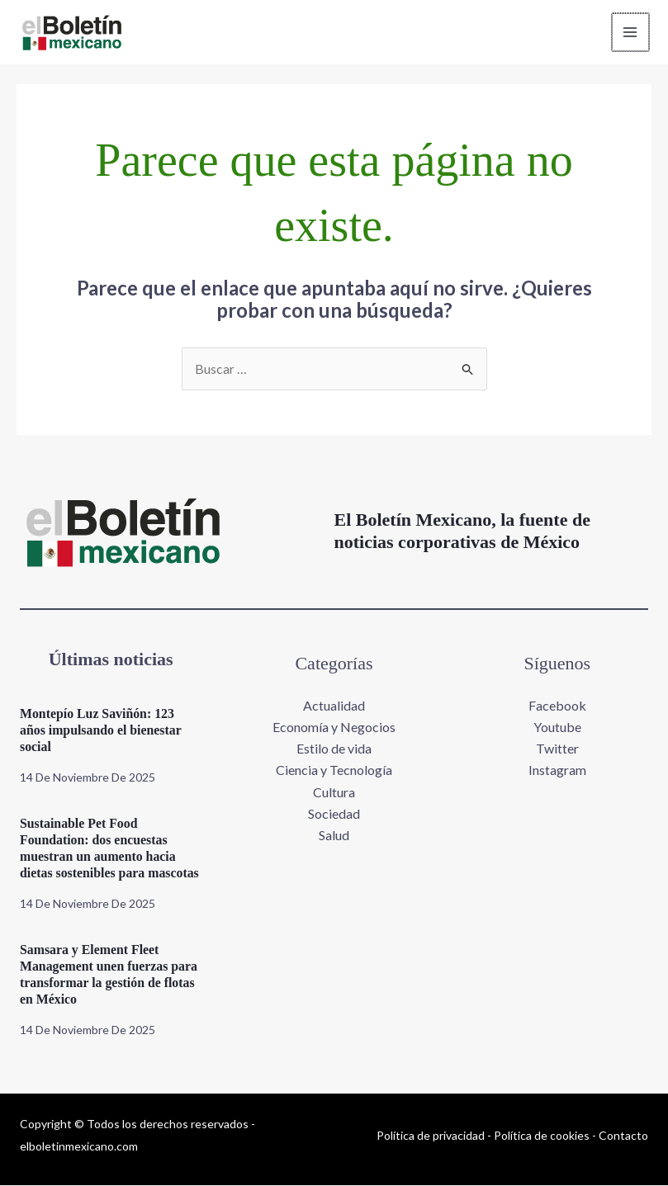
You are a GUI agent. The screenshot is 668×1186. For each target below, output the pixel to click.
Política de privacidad (431, 1135)
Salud (334, 835)
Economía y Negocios (334, 727)
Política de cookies (542, 1135)
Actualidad (334, 705)
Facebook (557, 705)
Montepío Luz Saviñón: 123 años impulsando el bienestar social (101, 730)
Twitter (557, 749)
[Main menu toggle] (630, 32)
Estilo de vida (334, 749)
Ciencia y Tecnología (334, 770)
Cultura (334, 792)
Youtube (557, 727)
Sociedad (334, 814)
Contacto (623, 1135)
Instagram (557, 770)
